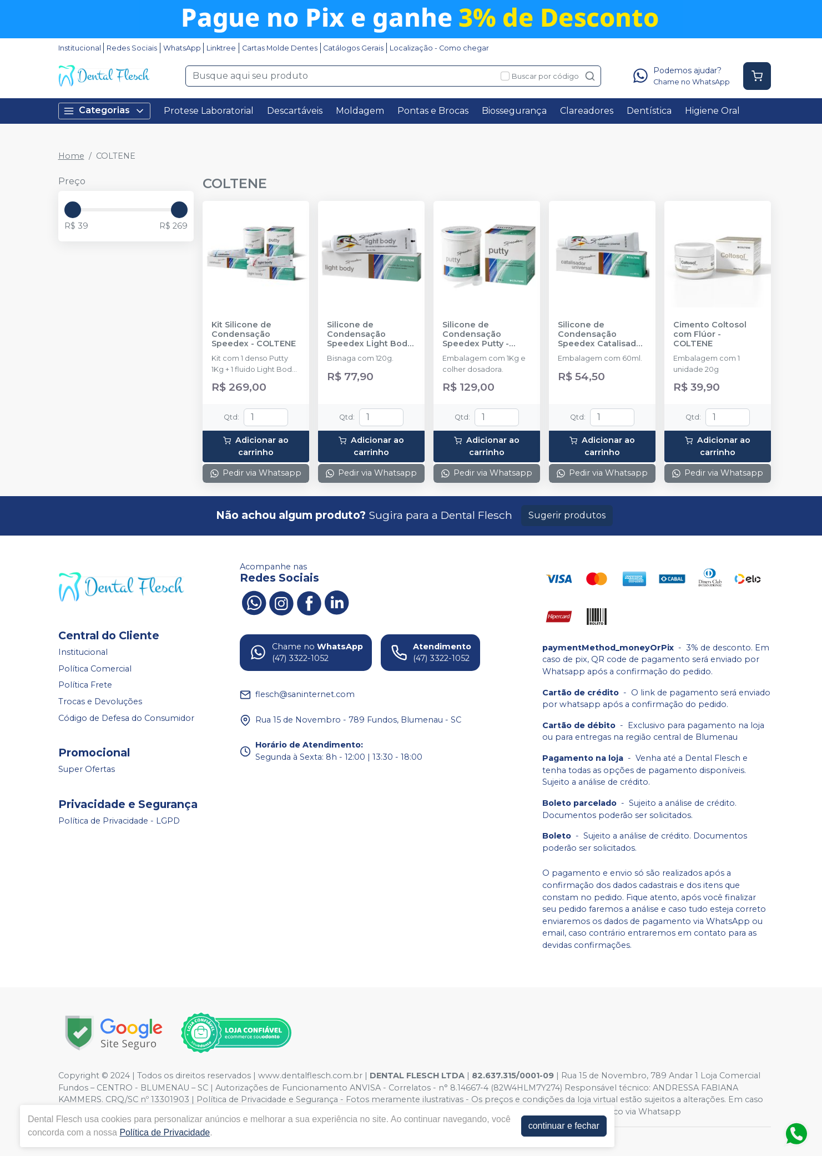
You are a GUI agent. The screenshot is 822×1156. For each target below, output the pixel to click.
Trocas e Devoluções (100, 701)
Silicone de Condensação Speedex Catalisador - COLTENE (601, 334)
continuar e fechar (563, 1125)
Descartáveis (294, 110)
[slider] (72, 209)
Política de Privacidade (164, 1132)
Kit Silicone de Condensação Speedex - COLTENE (253, 334)
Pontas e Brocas (432, 110)
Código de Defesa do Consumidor (126, 718)
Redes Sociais (132, 48)
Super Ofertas (86, 769)
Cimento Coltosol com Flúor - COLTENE (710, 334)
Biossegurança (514, 110)
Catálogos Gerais (353, 48)
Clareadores (586, 110)
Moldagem (360, 110)
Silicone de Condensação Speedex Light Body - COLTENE (369, 334)
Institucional (79, 48)
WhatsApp (182, 48)
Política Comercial (95, 669)
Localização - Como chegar (439, 48)
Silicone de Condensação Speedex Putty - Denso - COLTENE (479, 334)
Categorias (104, 111)
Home (71, 156)
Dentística (649, 110)
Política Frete (85, 685)
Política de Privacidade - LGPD (119, 821)
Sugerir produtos (567, 515)
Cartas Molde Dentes (279, 48)
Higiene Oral (712, 110)
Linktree (221, 48)
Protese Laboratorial (209, 110)
